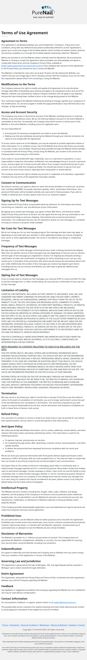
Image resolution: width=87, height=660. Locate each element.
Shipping (72, 625)
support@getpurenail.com (64, 602)
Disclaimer (14, 625)
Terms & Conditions (29, 625)
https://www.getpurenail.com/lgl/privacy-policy (22, 66)
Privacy (5, 625)
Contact (81, 625)
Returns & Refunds (59, 625)
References (44, 625)
